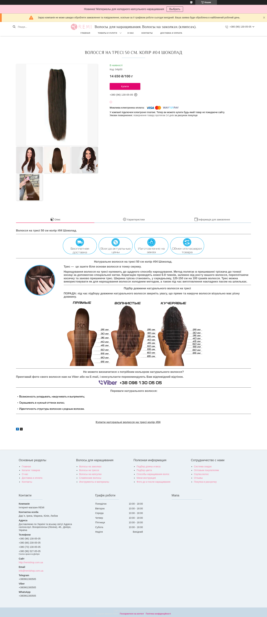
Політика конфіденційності (158, 614)
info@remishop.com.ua (31, 570)
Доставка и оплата (171, 33)
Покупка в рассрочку (205, 481)
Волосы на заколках (90, 466)
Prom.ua (149, 611)
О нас (130, 33)
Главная (85, 33)
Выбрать (174, 9)
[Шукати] (14, 26)
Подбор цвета (144, 470)
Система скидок (202, 466)
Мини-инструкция (146, 478)
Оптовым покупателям (206, 470)
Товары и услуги (107, 33)
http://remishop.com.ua (31, 562)
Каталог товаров (31, 470)
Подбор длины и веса (149, 466)
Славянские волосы (90, 478)
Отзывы (198, 478)
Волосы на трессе (89, 470)
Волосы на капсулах (90, 474)
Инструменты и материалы (94, 481)
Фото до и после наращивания (153, 481)
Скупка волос (201, 474)
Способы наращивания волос (153, 474)
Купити (125, 86)
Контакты (147, 33)
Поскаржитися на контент (132, 614)
